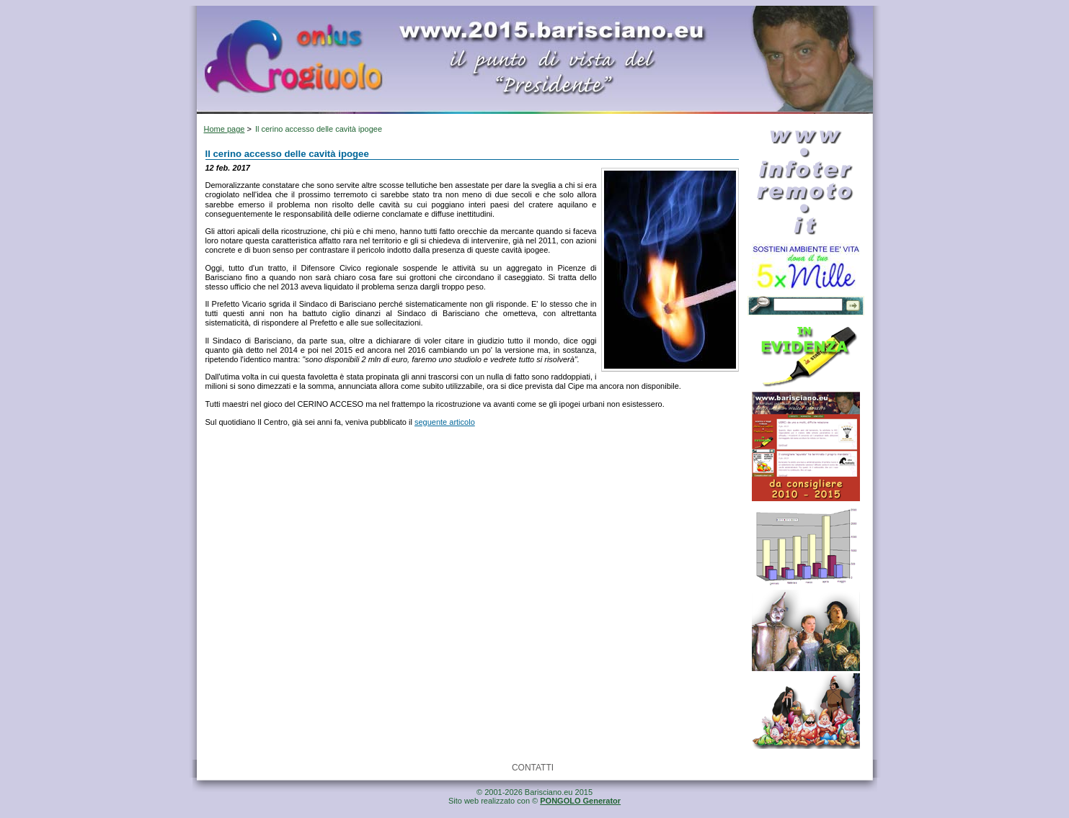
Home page (224, 129)
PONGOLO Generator (580, 800)
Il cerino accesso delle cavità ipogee (318, 129)
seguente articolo (444, 422)
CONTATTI (533, 768)
